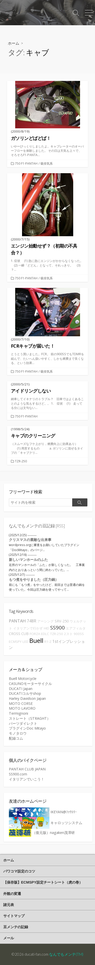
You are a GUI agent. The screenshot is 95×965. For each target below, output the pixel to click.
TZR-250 (21, 461)
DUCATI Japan (20, 688)
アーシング (45, 621)
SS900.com (18, 774)
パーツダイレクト (23, 723)
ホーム (13, 43)
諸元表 (8, 905)
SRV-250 (62, 621)
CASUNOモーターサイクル (30, 683)
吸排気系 (47, 163)
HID (46, 628)
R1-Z (47, 641)
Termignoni (18, 713)
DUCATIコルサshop (25, 693)
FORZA (35, 633)
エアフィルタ (76, 628)
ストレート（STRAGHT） (29, 718)
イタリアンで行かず (28, 628)
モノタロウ (18, 733)
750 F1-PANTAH (26, 163)
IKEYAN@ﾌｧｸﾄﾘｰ (43, 811)
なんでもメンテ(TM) (66, 954)
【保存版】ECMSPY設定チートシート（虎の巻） (43, 882)
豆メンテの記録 (15, 927)
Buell (36, 640)
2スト (68, 633)
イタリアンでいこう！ (26, 779)
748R (31, 621)
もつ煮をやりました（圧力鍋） (34, 579)
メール (8, 938)
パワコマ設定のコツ (19, 871)
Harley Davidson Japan (27, 698)
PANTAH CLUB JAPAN (27, 769)
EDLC (45, 633)
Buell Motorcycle (22, 678)
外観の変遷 (12, 894)
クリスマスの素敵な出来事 (30, 539)
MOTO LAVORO (22, 708)
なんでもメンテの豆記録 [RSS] (37, 526)
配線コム (16, 738)
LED (25, 641)
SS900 (57, 627)
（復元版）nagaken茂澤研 (42, 832)
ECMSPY (15, 641)
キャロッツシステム (45, 822)
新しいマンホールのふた (28, 559)
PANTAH (17, 621)
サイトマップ (14, 916)
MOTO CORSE (21, 703)
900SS (79, 633)
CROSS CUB (19, 633)
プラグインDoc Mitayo (27, 728)
